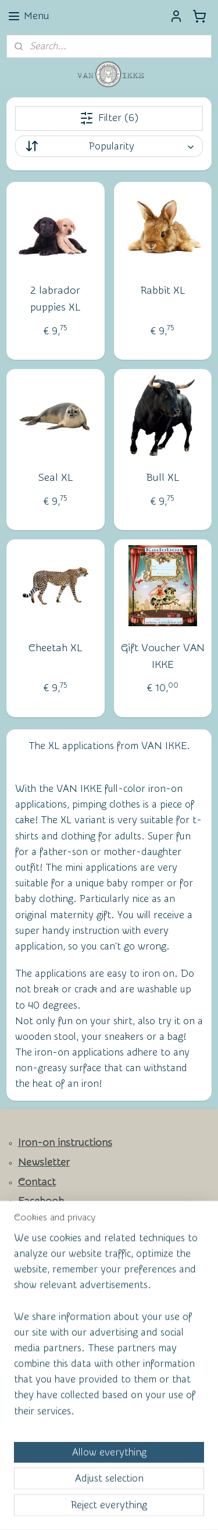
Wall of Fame (41, 1273)
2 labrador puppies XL (55, 298)
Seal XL (55, 477)
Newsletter (44, 1162)
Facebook (41, 1201)
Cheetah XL (55, 647)
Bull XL (162, 477)
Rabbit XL (163, 290)
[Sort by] (109, 146)
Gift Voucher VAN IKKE (163, 655)
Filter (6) (109, 118)
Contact (37, 1182)
